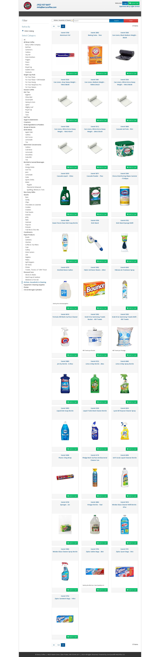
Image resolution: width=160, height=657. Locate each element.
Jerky (26, 217)
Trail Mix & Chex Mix (32, 230)
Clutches (28, 242)
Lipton (27, 105)
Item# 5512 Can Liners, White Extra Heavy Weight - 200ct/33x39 (95, 129)
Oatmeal (28, 222)
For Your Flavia (30, 77)
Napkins (28, 257)
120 (58, 26)
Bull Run (28, 47)
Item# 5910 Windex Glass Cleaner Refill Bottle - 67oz (124, 504)
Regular (29, 185)
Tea (26, 142)
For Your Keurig (30, 82)
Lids (26, 255)
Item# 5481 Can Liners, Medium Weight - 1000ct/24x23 (95, 82)
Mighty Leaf (29, 107)
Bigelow (28, 95)
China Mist (28, 97)
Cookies (28, 207)
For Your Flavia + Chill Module (35, 80)
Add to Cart (72, 73)
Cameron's (28, 50)
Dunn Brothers (30, 57)
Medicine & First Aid (31, 280)
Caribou (27, 52)
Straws (27, 267)
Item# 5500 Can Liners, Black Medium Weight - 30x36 (124, 35)
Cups (27, 247)
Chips (27, 202)
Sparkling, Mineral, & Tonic (35, 190)
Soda (27, 177)
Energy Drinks (29, 167)
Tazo (27, 115)
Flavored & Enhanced (34, 187)
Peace (27, 62)
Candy (27, 200)
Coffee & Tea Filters (32, 245)
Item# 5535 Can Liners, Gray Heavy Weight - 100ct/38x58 (65, 82)
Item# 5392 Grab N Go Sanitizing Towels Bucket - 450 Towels (95, 316)
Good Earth (29, 100)
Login (125, 3)
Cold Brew (28, 150)
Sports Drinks (29, 180)
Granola (28, 215)
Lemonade (28, 140)
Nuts (26, 220)
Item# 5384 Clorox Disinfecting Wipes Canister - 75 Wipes (124, 175)
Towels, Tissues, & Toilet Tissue (36, 270)
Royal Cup (28, 67)
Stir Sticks (28, 265)
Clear (131, 21)
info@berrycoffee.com (46, 7)
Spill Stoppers (29, 262)
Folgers (27, 60)
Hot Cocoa (28, 137)
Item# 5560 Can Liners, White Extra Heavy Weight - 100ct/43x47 (65, 129)
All (24, 40)
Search (116, 21)
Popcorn (28, 225)
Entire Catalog (29, 31)
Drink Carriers (29, 252)
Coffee (27, 165)
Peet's (27, 65)
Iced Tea (28, 170)
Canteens (28, 240)
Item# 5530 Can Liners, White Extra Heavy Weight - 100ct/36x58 (124, 82)
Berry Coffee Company (32, 45)
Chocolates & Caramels (33, 205)
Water (27, 182)
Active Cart (133, 3)
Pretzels (28, 227)
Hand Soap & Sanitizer (32, 277)
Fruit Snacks (29, 212)
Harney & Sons (30, 102)
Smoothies (28, 155)
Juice (26, 172)
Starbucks (28, 72)
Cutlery (27, 250)
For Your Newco (30, 87)
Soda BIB (28, 157)
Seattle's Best (29, 70)
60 (54, 26)
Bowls (27, 237)
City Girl (27, 55)
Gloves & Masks (30, 275)
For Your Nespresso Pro (33, 85)
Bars (26, 197)
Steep (27, 112)
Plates (27, 260)
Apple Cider (29, 132)
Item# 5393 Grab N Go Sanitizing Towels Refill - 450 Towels (124, 316)
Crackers (28, 210)
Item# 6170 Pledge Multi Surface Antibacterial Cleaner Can (95, 457)
